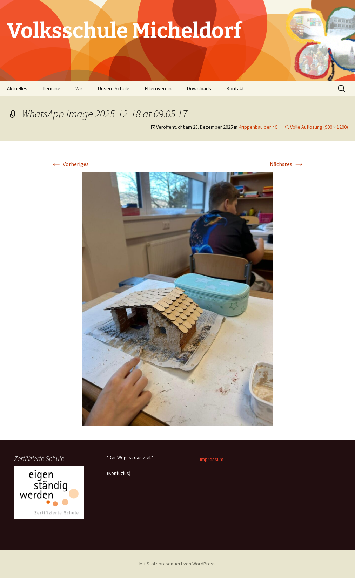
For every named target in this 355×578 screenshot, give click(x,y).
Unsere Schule (113, 88)
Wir (78, 88)
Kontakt (235, 88)
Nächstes (287, 164)
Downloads (199, 88)
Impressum (211, 459)
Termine (51, 88)
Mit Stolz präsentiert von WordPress (177, 563)
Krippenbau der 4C (258, 127)
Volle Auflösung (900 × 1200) (319, 127)
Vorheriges (70, 164)
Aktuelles (17, 88)
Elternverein (158, 88)
